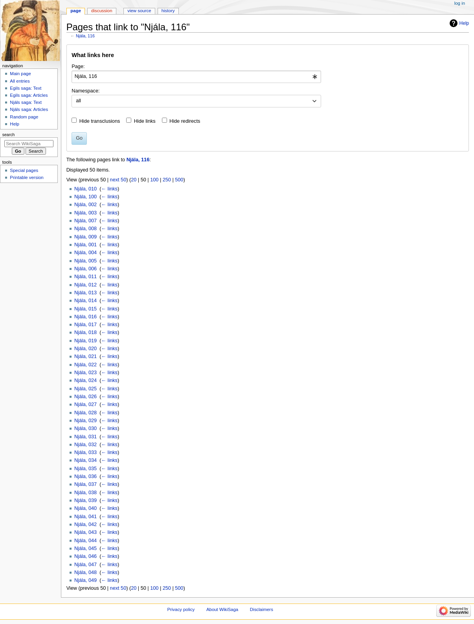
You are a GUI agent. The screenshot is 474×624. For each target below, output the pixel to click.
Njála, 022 (85, 364)
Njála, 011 (85, 276)
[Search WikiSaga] (28, 143)
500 (179, 180)
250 (167, 180)
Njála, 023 (85, 372)
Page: (78, 66)
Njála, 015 (85, 309)
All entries (19, 81)
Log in (459, 3)
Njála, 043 (85, 532)
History (168, 10)
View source (139, 10)
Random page (24, 116)
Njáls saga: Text (26, 102)
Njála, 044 (85, 540)
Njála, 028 (85, 412)
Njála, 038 (85, 492)
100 (154, 180)
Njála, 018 (85, 332)
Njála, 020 (85, 348)
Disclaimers (261, 609)
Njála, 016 (85, 316)
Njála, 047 (85, 564)
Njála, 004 (85, 252)
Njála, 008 (85, 228)
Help (464, 23)
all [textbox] (78, 100)
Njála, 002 (85, 204)
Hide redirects (184, 121)
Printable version (26, 177)
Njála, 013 (85, 292)
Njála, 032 (85, 444)
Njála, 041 (85, 516)
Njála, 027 (85, 404)
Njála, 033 (85, 452)
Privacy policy (181, 609)
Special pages (24, 170)
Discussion (101, 10)
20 (133, 180)
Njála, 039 (85, 500)
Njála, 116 (85, 35)
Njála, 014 (85, 300)
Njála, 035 (85, 468)
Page (75, 10)
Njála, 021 (85, 356)
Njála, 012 (85, 285)
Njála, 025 (85, 388)
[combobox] (196, 76)
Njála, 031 (85, 436)
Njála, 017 (85, 324)
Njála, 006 (85, 268)
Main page (20, 73)
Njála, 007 (85, 220)
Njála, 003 (85, 213)
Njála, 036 (85, 476)
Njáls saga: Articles (29, 109)
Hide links (145, 121)
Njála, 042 (85, 524)
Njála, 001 (85, 244)
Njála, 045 (85, 548)
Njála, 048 (85, 572)
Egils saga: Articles (29, 95)
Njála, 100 (85, 196)
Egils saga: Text (25, 88)
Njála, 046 (85, 556)
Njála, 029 (85, 420)
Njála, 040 (85, 508)
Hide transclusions (99, 121)
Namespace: (85, 91)
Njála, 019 (85, 340)
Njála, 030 (85, 428)
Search (8, 134)
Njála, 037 (85, 484)
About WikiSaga (222, 609)
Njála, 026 (85, 396)
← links (109, 189)
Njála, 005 (85, 261)
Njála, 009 (85, 237)
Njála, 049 (85, 580)
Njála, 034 (85, 460)
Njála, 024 (85, 380)
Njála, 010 (85, 189)
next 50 (118, 180)
